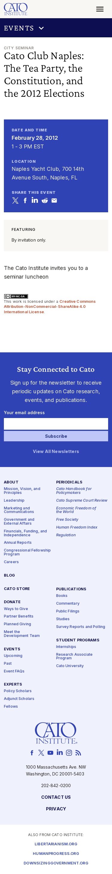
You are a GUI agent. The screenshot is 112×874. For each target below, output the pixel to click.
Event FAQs (14, 671)
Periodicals (69, 482)
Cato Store (17, 589)
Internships (66, 647)
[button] (56, 28)
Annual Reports (18, 543)
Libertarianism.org (56, 844)
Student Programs (77, 640)
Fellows (11, 707)
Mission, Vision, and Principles (22, 491)
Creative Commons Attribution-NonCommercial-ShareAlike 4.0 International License (50, 306)
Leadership (14, 501)
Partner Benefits (18, 616)
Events (12, 649)
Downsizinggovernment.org (56, 863)
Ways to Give (16, 609)
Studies (63, 619)
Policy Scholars (18, 691)
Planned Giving (17, 624)
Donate (12, 602)
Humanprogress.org (56, 854)
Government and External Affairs (19, 522)
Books (62, 596)
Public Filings (68, 611)
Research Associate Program (74, 656)
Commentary (67, 604)
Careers (11, 562)
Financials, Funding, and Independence (25, 533)
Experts (13, 684)
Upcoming (13, 656)
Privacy (56, 809)
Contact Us (56, 797)
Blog (9, 575)
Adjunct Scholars (19, 699)
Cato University (70, 666)
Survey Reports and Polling (80, 627)
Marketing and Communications (19, 510)
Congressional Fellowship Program (27, 552)
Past (8, 663)
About (11, 482)
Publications (71, 589)
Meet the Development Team (22, 634)
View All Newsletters (56, 451)
